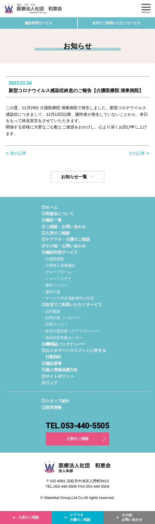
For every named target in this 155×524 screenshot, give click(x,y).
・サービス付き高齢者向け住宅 (67, 298)
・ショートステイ (56, 278)
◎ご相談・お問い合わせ (63, 226)
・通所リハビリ (54, 285)
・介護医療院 (52, 259)
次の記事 (137, 153)
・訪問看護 (50, 311)
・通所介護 (50, 292)
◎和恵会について (57, 213)
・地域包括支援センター (62, 337)
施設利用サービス (38, 23)
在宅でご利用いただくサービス (116, 23)
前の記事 (18, 153)
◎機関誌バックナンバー (63, 344)
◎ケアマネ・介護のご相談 (65, 239)
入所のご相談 (77, 438)
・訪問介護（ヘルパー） (62, 318)
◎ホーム (49, 207)
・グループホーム (56, 272)
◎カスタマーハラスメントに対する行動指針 (73, 353)
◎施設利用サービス (59, 252)
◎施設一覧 (51, 220)
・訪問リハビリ (54, 324)
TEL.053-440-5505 (77, 426)
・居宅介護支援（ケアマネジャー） (71, 331)
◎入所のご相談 (55, 233)
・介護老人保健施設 (58, 265)
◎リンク (49, 382)
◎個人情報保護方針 (59, 369)
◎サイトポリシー (57, 376)
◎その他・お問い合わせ (63, 246)
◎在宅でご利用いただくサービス (71, 304)
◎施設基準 (51, 363)
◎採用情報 (51, 407)
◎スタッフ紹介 (55, 400)
